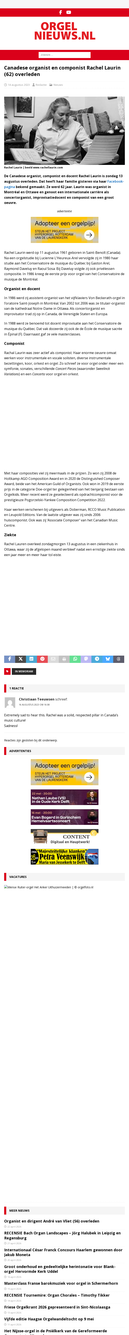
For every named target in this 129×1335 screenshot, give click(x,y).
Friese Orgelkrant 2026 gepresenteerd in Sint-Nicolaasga (57, 1008)
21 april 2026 (14, 944)
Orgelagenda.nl (14, 1300)
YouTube (9, 1277)
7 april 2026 (13, 1054)
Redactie (41, 85)
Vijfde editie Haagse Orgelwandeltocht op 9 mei (49, 1020)
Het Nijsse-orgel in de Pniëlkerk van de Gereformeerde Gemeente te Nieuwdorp (55, 1035)
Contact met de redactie (19, 1233)
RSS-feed (10, 1282)
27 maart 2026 (35, 897)
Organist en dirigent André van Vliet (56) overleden (51, 922)
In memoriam (24, 671)
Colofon (9, 1255)
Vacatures (18, 877)
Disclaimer (10, 1246)
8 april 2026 (13, 1042)
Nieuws (58, 85)
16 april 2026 (14, 978)
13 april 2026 (14, 1013)
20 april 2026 (14, 961)
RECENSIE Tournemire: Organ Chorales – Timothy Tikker (57, 996)
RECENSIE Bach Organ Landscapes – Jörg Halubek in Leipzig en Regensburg (62, 937)
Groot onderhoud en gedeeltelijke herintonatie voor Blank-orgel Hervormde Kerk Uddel (59, 970)
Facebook (10, 1273)
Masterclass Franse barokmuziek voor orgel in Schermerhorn (61, 984)
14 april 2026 (14, 1002)
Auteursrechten (14, 1251)
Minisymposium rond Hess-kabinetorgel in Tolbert (51, 1049)
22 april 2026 (14, 927)
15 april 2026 (14, 990)
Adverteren (11, 1242)
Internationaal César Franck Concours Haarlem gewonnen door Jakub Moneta (63, 953)
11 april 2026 (14, 1025)
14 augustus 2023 (19, 85)
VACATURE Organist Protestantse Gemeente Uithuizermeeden (66, 890)
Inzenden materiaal (16, 1238)
